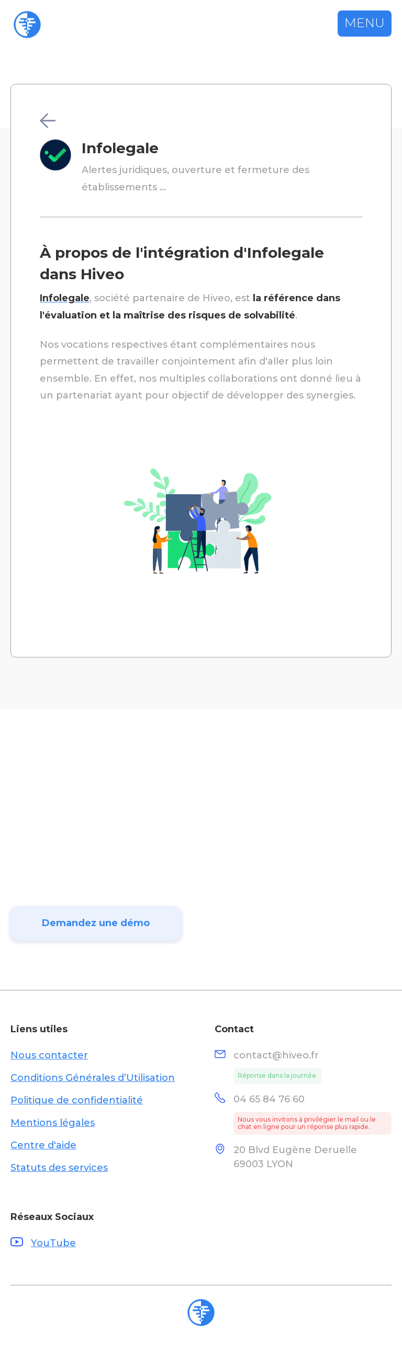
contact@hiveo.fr (276, 1055)
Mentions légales (52, 1122)
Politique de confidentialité (76, 1100)
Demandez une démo (96, 932)
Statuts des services (59, 1167)
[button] (365, 23)
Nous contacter (49, 1055)
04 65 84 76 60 (269, 1099)
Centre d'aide (43, 1145)
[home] (27, 24)
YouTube (53, 1243)
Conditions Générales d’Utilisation (92, 1078)
